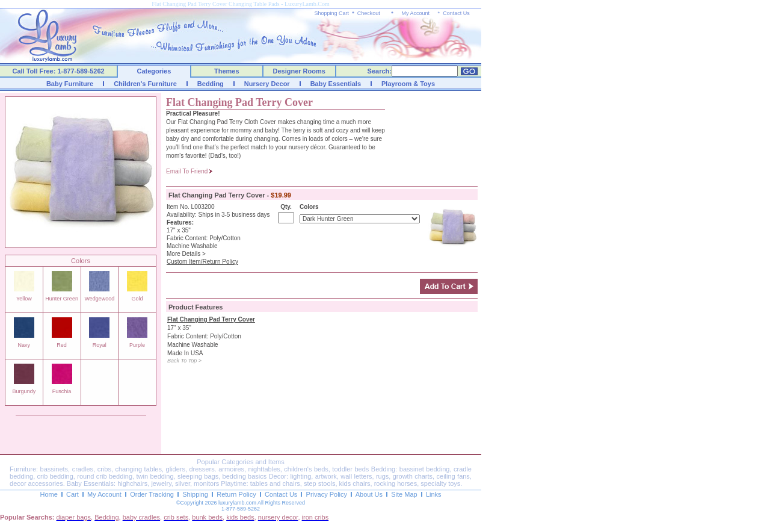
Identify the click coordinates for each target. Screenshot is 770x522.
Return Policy (236, 494)
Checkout (368, 13)
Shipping (195, 494)
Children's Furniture (145, 83)
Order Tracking (152, 494)
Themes (226, 71)
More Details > (186, 253)
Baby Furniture (69, 83)
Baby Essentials (335, 83)
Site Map (404, 494)
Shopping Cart (332, 13)
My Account (415, 13)
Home (48, 494)
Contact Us (456, 13)
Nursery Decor (267, 83)
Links (434, 494)
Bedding (210, 83)
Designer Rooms (299, 71)
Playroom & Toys (408, 83)
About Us (369, 494)
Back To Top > (184, 361)
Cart (72, 494)
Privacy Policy (326, 494)
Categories (154, 71)
